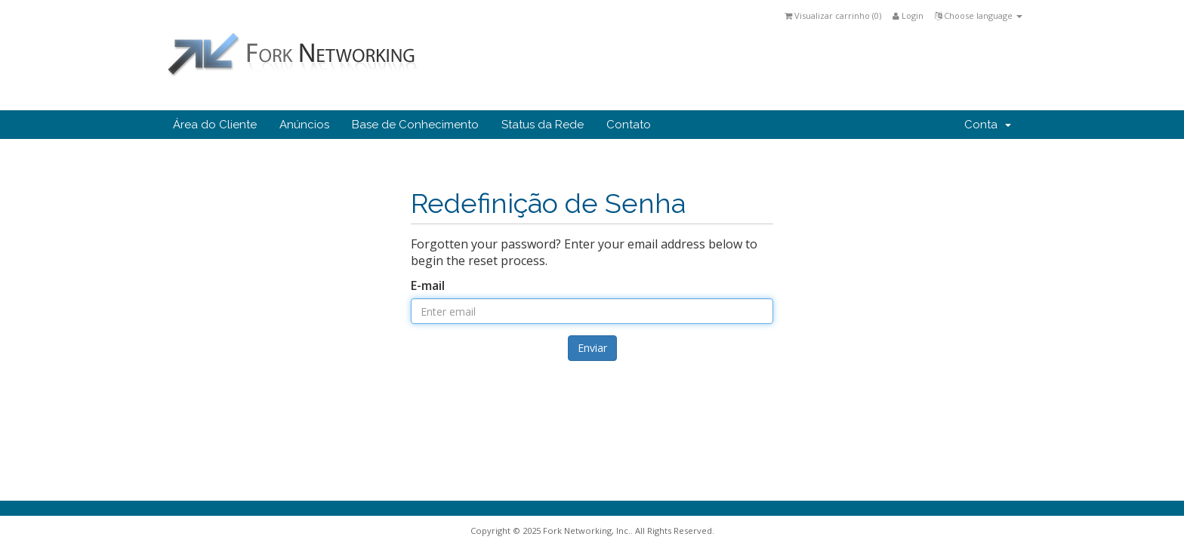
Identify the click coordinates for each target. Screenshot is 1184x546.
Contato (628, 124)
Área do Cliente (215, 124)
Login (908, 15)
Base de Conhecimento (415, 124)
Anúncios (304, 124)
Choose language (978, 15)
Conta (987, 124)
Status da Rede (542, 124)
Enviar (592, 348)
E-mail (428, 285)
